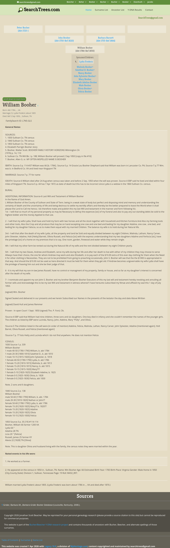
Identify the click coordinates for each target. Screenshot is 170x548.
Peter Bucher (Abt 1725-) (23, 29)
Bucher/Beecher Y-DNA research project (48, 524)
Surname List (101, 10)
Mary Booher (85, 79)
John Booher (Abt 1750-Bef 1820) (64, 39)
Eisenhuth (138, 2)
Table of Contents (10, 540)
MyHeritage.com (79, 546)
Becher (103, 2)
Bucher (114, 2)
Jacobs (150, 2)
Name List (38, 540)
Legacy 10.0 (50, 546)
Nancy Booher (85, 72)
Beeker (92, 2)
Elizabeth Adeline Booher (85, 82)
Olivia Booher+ (85, 88)
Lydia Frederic (86, 61)
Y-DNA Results (135, 10)
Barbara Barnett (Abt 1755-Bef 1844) (105, 39)
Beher (81, 2)
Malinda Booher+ (85, 66)
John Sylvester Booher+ (85, 76)
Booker (125, 2)
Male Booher (85, 85)
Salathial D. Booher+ (85, 69)
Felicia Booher (85, 91)
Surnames (25, 540)
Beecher (70, 2)
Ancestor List (117, 10)
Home (88, 10)
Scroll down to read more (14, 99)
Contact (149, 10)
